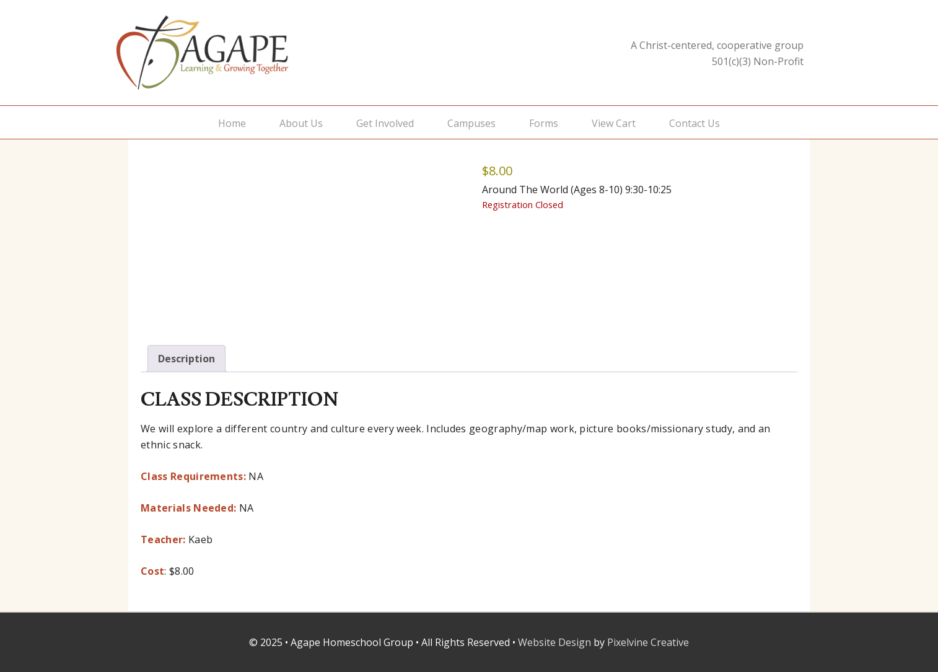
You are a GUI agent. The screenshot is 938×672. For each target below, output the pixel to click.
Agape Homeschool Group (240, 52)
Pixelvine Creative (648, 642)
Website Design (554, 642)
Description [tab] (186, 358)
